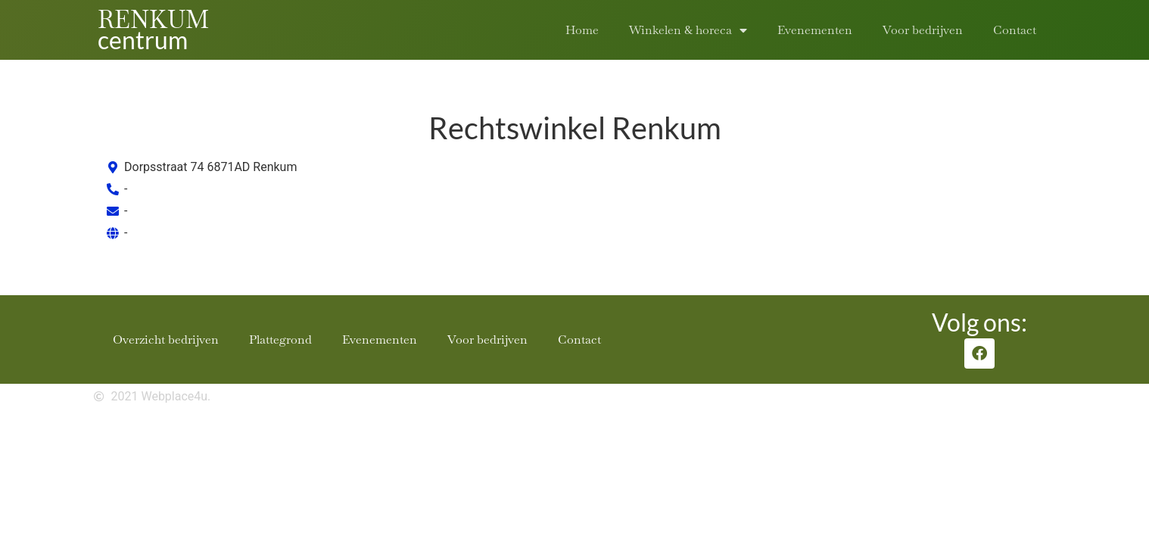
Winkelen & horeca (688, 30)
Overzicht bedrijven (166, 339)
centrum (143, 39)
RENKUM (153, 19)
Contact (1014, 30)
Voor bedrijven (923, 30)
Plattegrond (280, 339)
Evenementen (814, 30)
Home (582, 30)
